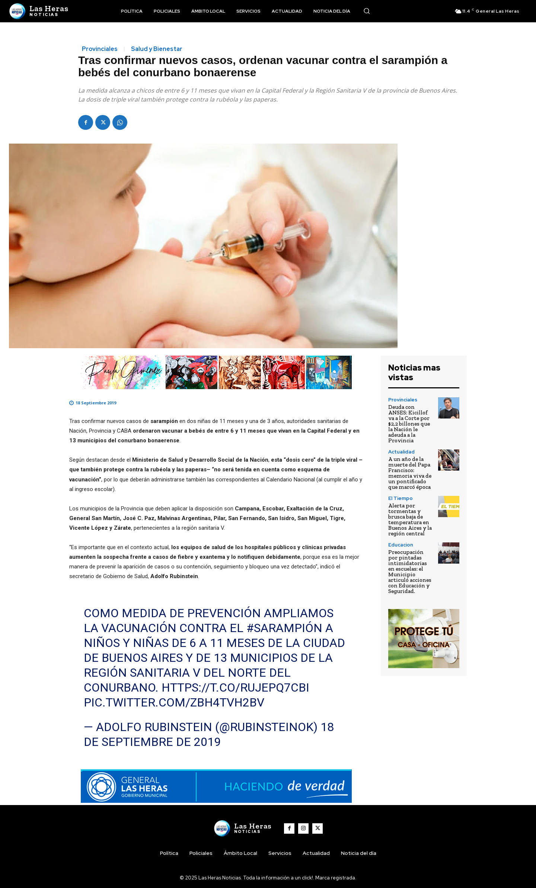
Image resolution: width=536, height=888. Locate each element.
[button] (366, 10)
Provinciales (100, 49)
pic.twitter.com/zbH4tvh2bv (174, 702)
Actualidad (401, 451)
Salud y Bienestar (156, 49)
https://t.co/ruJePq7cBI (235, 687)
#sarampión (284, 628)
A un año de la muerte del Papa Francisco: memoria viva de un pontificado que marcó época (409, 473)
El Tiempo (400, 498)
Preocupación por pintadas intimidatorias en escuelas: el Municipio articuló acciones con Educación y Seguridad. (409, 571)
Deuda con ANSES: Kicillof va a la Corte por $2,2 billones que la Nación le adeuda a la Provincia (409, 424)
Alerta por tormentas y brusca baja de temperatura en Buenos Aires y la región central (410, 519)
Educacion (400, 544)
